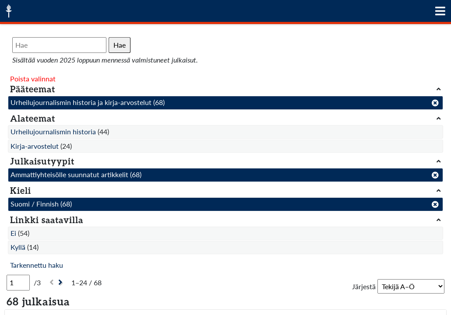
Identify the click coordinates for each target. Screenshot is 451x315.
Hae (119, 45)
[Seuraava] (61, 282)
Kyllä (18, 247)
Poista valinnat (33, 78)
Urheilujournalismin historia (53, 131)
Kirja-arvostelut (35, 146)
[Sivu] (18, 282)
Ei (13, 233)
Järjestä (364, 286)
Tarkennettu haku (36, 265)
